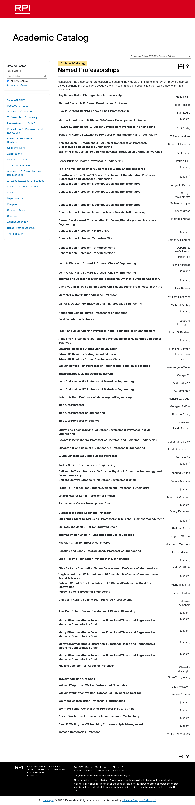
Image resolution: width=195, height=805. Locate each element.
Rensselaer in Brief (21, 123)
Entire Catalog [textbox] (14, 71)
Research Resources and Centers (23, 140)
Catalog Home (16, 99)
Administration (17, 222)
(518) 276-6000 (35, 772)
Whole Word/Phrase (19, 81)
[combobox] (160, 56)
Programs (13, 204)
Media (88, 767)
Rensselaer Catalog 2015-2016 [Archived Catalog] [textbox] (153, 56)
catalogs (48, 800)
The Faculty (15, 233)
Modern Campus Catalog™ (139, 800)
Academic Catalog (51, 37)
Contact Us (33, 775)
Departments (15, 198)
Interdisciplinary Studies (25, 180)
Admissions (14, 153)
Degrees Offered (17, 105)
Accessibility (121, 770)
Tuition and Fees (19, 165)
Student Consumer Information (92, 770)
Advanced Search (18, 85)
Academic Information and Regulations (24, 173)
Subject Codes (16, 210)
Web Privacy (102, 767)
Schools (12, 192)
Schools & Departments (22, 186)
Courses (12, 216)
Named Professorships (21, 228)
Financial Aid (17, 159)
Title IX (117, 767)
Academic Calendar (19, 111)
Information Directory (22, 117)
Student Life (16, 147)
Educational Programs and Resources (25, 131)
